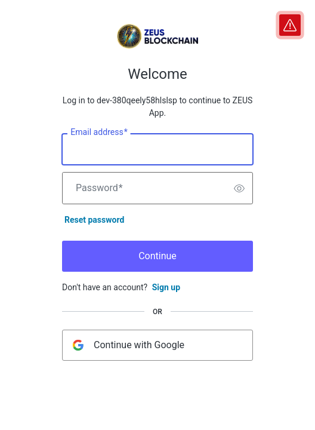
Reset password (94, 220)
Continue (157, 256)
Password (99, 188)
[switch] (239, 188)
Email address (98, 132)
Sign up (166, 287)
